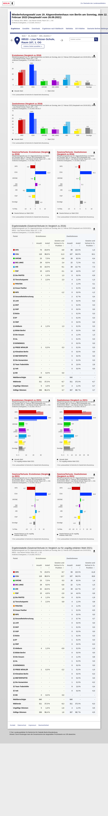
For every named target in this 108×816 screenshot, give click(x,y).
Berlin (24, 36)
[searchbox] (83, 39)
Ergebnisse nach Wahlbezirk (52, 29)
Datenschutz (22, 725)
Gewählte (25, 29)
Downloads (36, 29)
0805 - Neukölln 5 (44, 36)
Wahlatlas (69, 29)
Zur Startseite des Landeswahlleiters (93, 3)
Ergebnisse (15, 29)
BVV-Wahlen (80, 29)
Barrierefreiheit (44, 725)
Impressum (32, 725)
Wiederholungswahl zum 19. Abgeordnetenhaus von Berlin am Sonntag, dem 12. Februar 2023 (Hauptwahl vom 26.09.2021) (59, 16)
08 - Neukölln (32, 36)
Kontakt (12, 725)
